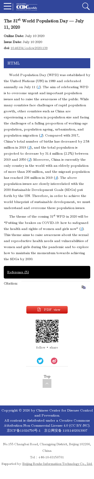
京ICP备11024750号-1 (24, 430)
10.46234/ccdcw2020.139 (29, 48)
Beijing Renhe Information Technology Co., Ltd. (57, 464)
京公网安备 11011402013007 (65, 430)
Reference (18, 272)
